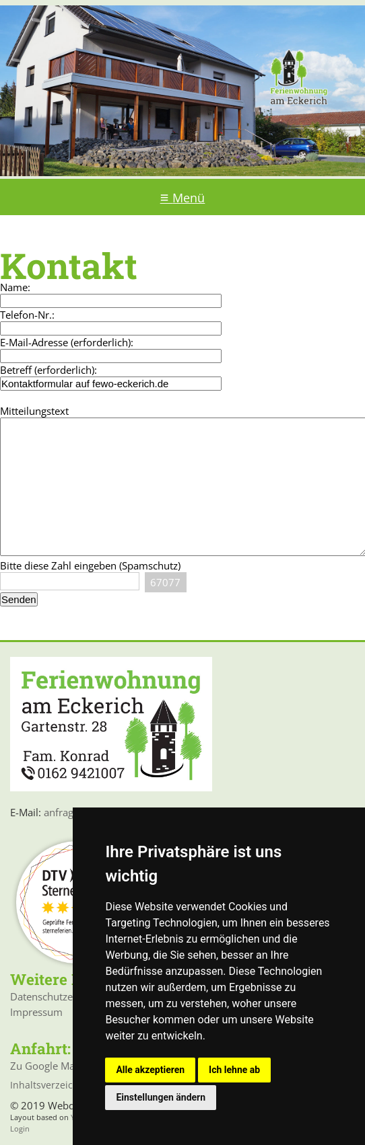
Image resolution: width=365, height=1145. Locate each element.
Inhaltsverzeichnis (51, 1085)
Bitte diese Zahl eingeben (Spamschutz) (90, 565)
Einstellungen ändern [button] (160, 1097)
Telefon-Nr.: (27, 314)
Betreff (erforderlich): (48, 370)
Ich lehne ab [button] (234, 1069)
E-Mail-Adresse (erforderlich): (66, 342)
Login (20, 1128)
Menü (188, 198)
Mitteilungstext (34, 411)
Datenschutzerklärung (61, 996)
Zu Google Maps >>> (58, 1065)
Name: (15, 287)
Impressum (36, 1012)
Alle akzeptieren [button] (150, 1069)
